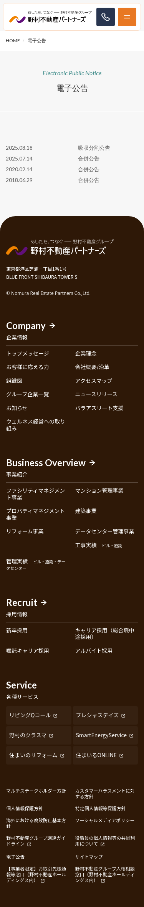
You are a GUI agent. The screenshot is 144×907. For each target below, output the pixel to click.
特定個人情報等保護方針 (100, 808)
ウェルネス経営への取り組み (35, 425)
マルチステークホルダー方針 (36, 791)
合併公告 (88, 158)
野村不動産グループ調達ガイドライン (36, 841)
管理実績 (35, 564)
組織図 (14, 380)
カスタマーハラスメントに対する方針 (105, 793)
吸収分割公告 (94, 147)
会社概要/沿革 (92, 367)
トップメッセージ (27, 353)
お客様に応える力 (27, 367)
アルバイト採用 (94, 650)
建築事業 (86, 511)
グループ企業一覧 (27, 394)
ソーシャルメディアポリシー (105, 820)
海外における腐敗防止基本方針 (36, 823)
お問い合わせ (105, 17)
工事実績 (98, 545)
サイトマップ (89, 856)
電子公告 (15, 856)
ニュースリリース (96, 394)
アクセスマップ (94, 380)
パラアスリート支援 (99, 408)
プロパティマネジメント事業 (35, 514)
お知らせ (17, 408)
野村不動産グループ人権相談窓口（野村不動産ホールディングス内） (105, 874)
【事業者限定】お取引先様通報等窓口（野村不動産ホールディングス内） (36, 874)
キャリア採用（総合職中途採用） (104, 634)
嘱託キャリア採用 (27, 650)
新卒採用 (17, 630)
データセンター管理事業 (104, 531)
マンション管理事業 (99, 490)
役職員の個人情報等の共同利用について (105, 841)
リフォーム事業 (25, 531)
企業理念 (86, 353)
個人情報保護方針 (24, 808)
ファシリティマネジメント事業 (35, 494)
